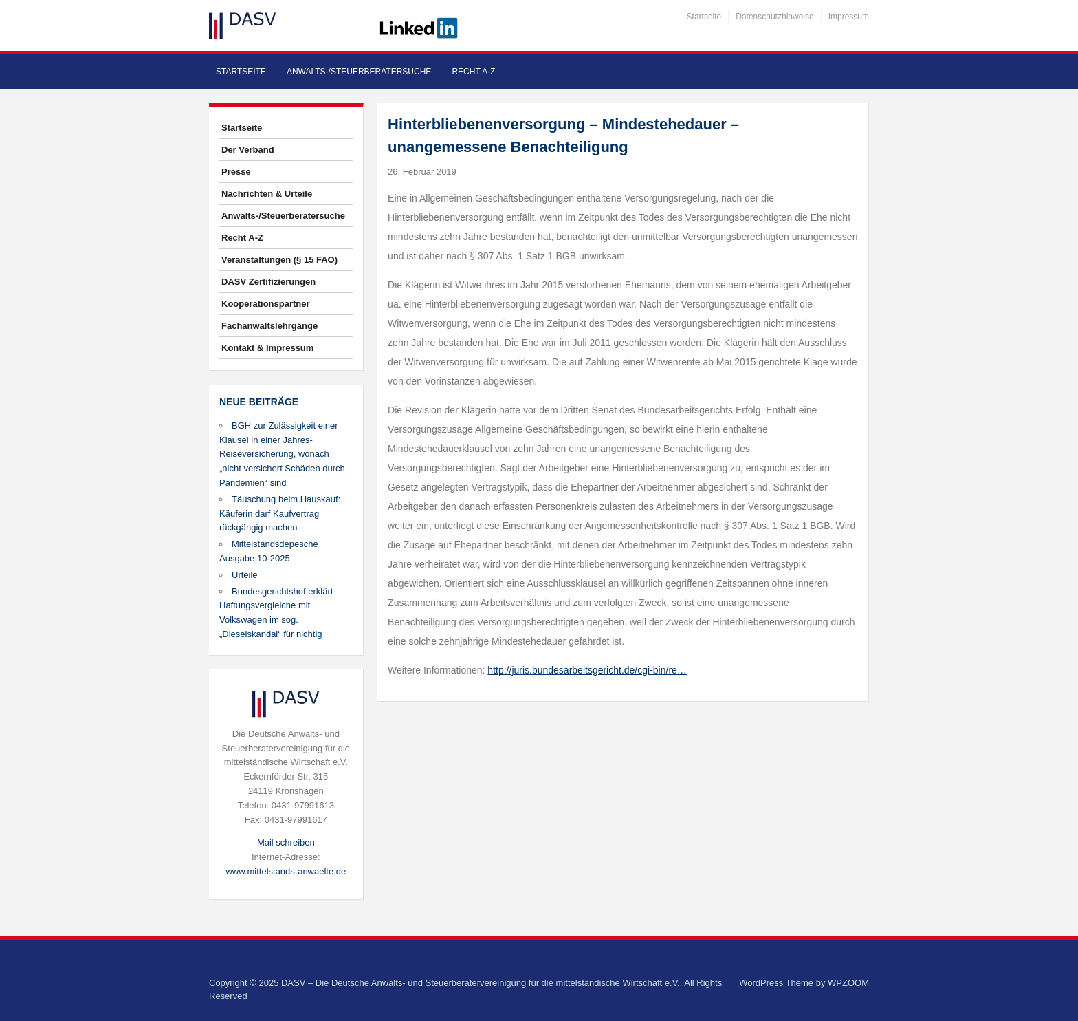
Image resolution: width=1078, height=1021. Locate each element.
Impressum (848, 16)
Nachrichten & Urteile (266, 194)
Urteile (245, 575)
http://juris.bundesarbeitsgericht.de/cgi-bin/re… (586, 670)
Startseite (704, 16)
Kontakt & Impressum (267, 348)
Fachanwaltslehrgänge (269, 326)
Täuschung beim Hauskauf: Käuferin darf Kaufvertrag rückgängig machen (279, 513)
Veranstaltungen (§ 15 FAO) (279, 260)
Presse (236, 171)
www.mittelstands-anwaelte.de (286, 871)
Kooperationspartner (265, 304)
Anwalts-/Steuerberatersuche (359, 71)
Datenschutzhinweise (774, 16)
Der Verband (247, 149)
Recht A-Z (473, 71)
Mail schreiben (286, 842)
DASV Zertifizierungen (268, 282)
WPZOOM (848, 983)
